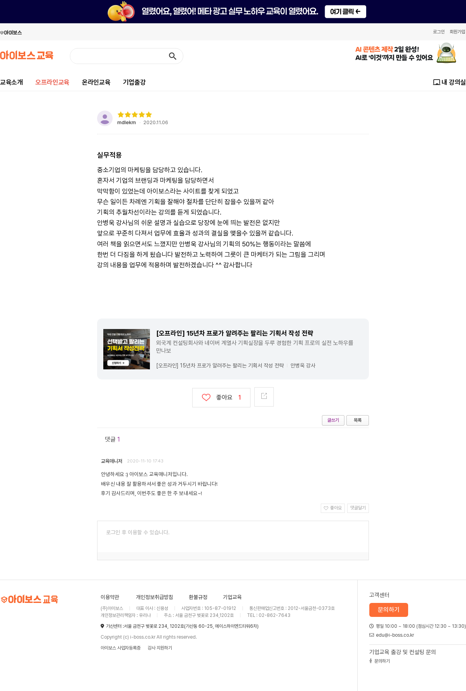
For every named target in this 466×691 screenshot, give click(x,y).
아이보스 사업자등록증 (121, 648)
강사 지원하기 (160, 648)
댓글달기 (358, 508)
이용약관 (110, 597)
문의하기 (389, 609)
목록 (358, 420)
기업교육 (232, 597)
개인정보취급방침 (154, 597)
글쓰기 (333, 420)
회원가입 (457, 32)
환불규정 (198, 597)
